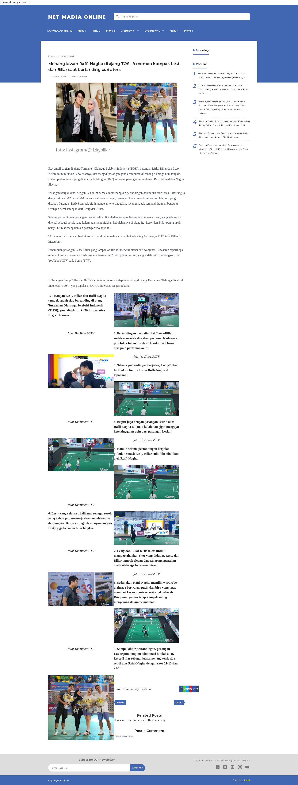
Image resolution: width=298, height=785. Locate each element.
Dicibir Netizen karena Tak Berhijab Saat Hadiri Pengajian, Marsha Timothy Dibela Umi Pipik (224, 96)
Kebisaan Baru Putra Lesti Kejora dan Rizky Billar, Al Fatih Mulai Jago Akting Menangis (223, 78)
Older (177, 703)
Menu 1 (85, 30)
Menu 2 (101, 30)
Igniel (247, 780)
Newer (122, 703)
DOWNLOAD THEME (60, 30)
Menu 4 (188, 30)
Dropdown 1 (137, 30)
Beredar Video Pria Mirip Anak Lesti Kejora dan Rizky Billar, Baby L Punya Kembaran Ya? (223, 136)
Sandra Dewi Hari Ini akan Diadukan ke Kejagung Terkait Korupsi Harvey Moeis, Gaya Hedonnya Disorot (222, 172)
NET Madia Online (83, 16)
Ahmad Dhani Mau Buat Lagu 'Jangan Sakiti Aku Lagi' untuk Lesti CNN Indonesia (224, 154)
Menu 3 (117, 30)
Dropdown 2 (164, 30)
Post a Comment (80, 76)
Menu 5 (204, 30)
